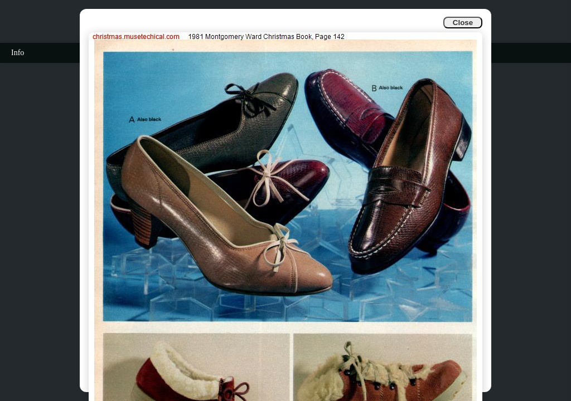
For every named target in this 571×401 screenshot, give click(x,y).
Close (463, 22)
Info (17, 52)
